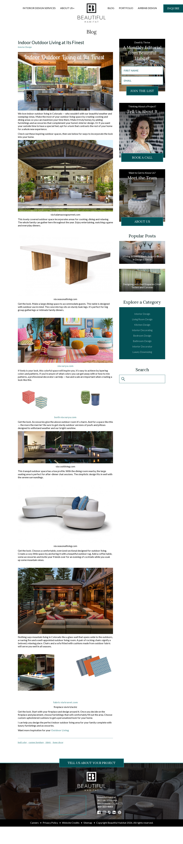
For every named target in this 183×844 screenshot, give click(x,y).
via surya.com (65, 365)
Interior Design (25, 47)
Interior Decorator (142, 346)
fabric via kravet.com (65, 702)
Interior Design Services (39, 8)
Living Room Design (142, 319)
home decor (58, 742)
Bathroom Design (142, 340)
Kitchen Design (142, 324)
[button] (67, 8)
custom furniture (36, 742)
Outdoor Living (60, 730)
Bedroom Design (142, 335)
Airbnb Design (147, 8)
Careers (34, 822)
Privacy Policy (50, 822)
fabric (48, 742)
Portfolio (126, 8)
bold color (22, 742)
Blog (111, 8)
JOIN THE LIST (142, 91)
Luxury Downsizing (142, 351)
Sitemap (88, 822)
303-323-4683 (105, 806)
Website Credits (70, 822)
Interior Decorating (142, 330)
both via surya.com (65, 417)
